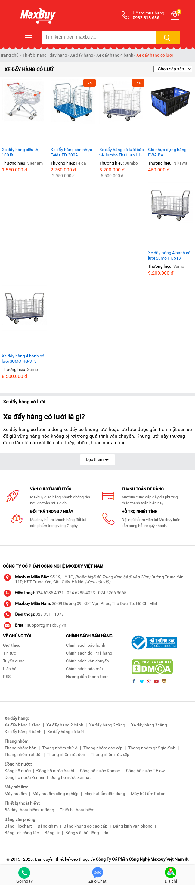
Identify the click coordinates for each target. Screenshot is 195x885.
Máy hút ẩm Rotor (148, 793)
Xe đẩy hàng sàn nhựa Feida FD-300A (71, 152)
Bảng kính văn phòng (133, 826)
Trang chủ (9, 55)
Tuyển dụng (14, 660)
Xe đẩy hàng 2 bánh (64, 725)
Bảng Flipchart (18, 826)
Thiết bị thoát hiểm (77, 809)
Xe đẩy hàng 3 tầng (149, 725)
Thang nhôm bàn (20, 747)
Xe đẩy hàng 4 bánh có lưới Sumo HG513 (169, 255)
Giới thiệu (11, 645)
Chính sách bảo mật (84, 668)
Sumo (178, 266)
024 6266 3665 (112, 592)
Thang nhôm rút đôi (23, 754)
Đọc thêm (97, 459)
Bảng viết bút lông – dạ (86, 832)
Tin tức (9, 653)
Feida (81, 163)
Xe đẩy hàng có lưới (154, 55)
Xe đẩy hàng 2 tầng (107, 725)
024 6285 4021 (50, 592)
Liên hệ (9, 668)
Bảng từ (52, 832)
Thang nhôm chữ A (60, 747)
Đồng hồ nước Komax (100, 770)
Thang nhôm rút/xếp (110, 754)
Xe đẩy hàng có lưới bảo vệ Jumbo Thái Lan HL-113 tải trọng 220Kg (121, 152)
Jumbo (131, 163)
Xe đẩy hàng (81, 55)
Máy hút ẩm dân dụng (104, 793)
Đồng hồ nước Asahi (55, 770)
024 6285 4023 (81, 592)
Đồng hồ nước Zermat (70, 777)
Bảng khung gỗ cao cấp (85, 826)
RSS (7, 676)
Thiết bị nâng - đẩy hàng (45, 55)
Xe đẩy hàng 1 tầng (23, 725)
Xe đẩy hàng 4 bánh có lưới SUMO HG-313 (23, 358)
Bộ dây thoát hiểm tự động (29, 809)
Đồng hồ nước (18, 770)
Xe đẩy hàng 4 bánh (114, 55)
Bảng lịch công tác (22, 832)
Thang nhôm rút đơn (66, 754)
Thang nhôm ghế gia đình (151, 747)
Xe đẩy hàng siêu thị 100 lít (20, 152)
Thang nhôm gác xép (102, 747)
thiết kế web (67, 859)
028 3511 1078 (50, 614)
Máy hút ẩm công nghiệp (55, 793)
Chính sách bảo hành (85, 645)
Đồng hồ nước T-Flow (145, 770)
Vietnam (35, 163)
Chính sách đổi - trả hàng (89, 653)
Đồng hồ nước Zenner (25, 777)
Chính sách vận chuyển (87, 660)
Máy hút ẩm (16, 793)
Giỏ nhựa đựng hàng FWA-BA (167, 152)
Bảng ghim (48, 826)
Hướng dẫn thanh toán (87, 676)
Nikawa (180, 163)
